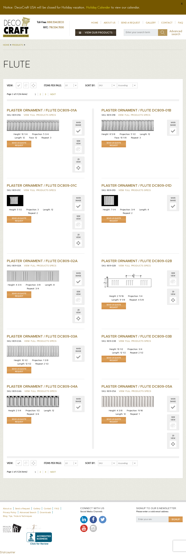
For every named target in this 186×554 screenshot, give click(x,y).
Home (94, 22)
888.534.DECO (55, 22)
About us (109, 22)
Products (17, 45)
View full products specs (40, 114)
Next (53, 94)
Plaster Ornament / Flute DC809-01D (137, 185)
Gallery (151, 22)
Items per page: (53, 85)
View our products (96, 32)
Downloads (45, 512)
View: (10, 85)
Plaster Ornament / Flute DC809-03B (137, 336)
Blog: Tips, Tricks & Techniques (17, 516)
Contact (166, 22)
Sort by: (90, 85)
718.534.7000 (56, 27)
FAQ (180, 22)
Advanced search (176, 32)
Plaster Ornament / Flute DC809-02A (42, 261)
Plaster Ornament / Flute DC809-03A (42, 336)
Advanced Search (28, 512)
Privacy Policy (9, 512)
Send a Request (130, 22)
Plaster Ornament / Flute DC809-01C (42, 185)
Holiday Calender (98, 7)
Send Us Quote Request (19, 144)
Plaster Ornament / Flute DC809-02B (137, 261)
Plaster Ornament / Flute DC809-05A (137, 386)
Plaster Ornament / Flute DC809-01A (42, 110)
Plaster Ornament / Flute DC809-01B (136, 110)
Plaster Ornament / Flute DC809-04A (42, 386)
